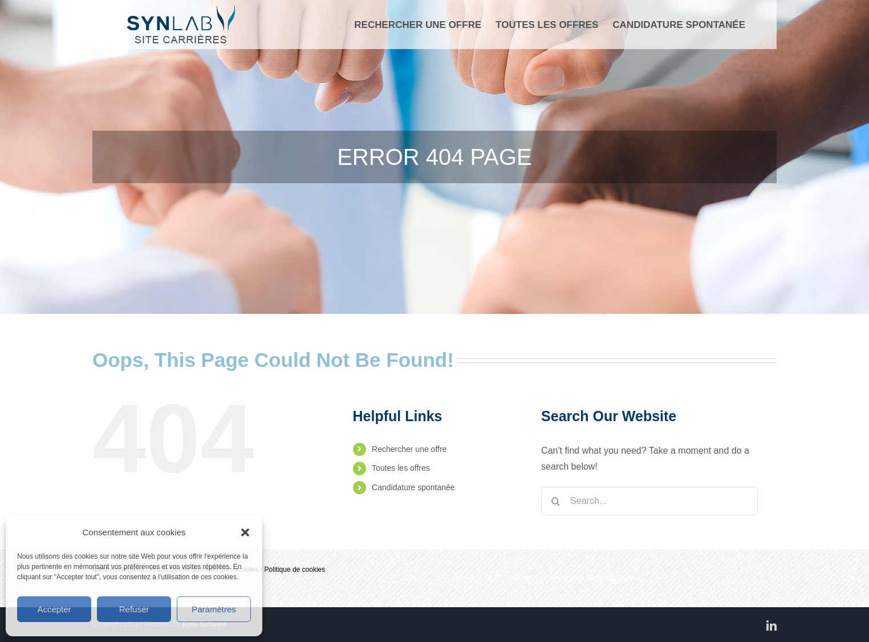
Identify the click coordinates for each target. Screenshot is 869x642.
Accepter (54, 609)
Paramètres (214, 609)
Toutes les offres (401, 468)
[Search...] (649, 501)
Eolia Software (593, 578)
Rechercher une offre (409, 449)
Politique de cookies (295, 570)
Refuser (134, 609)
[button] (245, 532)
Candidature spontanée (413, 487)
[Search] (555, 501)
